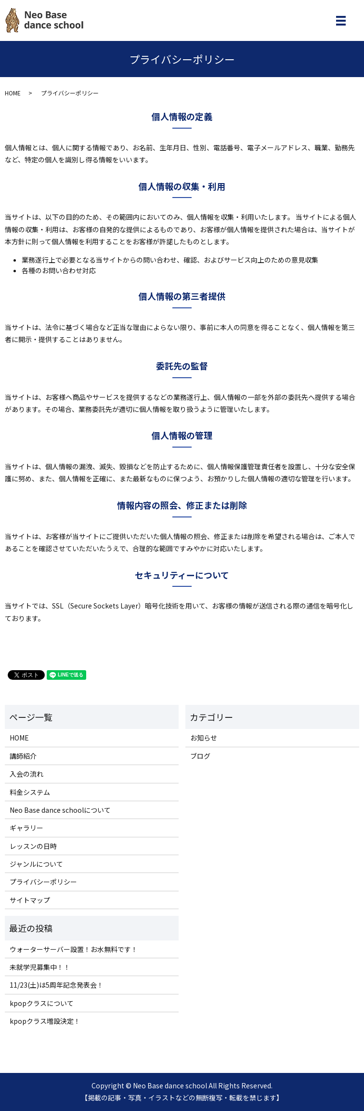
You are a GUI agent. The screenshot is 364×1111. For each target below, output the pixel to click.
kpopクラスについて (42, 1003)
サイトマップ (30, 900)
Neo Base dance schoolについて (60, 810)
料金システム (30, 792)
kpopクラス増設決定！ (45, 1021)
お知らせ (203, 737)
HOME (13, 93)
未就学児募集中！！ (40, 967)
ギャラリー (26, 828)
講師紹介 (23, 756)
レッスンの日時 (33, 846)
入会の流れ (26, 774)
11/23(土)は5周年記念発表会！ (57, 985)
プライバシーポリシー (43, 881)
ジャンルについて (36, 864)
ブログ (200, 756)
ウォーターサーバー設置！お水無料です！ (74, 949)
